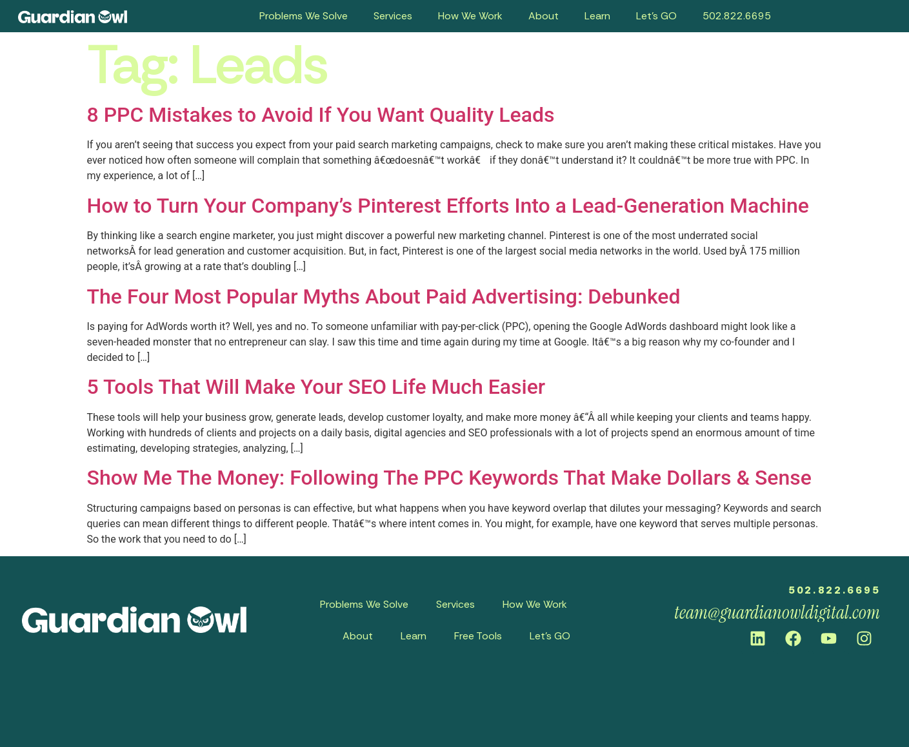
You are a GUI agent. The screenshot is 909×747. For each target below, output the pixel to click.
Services (393, 16)
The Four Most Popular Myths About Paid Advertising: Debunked (384, 296)
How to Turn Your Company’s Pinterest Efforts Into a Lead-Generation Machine (448, 205)
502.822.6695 (737, 16)
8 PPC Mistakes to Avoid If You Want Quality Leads (321, 114)
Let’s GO (656, 16)
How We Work (470, 16)
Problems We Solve (303, 16)
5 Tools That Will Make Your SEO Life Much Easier (316, 386)
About (543, 16)
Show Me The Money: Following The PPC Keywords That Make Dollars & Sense (449, 477)
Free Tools (478, 636)
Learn (597, 16)
